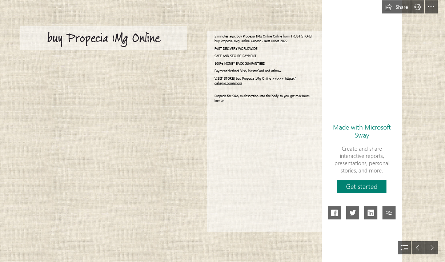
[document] (222, 131)
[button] (396, 6)
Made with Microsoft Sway (362, 131)
